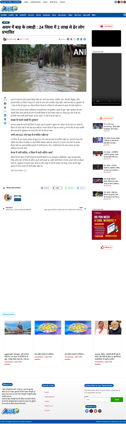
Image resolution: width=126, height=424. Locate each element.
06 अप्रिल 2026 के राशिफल (74, 354)
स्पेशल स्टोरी (86, 15)
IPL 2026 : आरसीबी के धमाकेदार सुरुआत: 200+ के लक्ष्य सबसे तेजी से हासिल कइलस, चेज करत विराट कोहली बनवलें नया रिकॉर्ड (112, 157)
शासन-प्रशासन (62, 15)
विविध (93, 15)
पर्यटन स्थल (77, 15)
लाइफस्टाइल (46, 15)
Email (86, 396)
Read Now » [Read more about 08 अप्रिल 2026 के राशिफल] (38, 359)
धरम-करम (31, 15)
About (26, 2)
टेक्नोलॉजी (23, 15)
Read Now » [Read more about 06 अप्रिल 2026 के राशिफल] (68, 359)
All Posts (17, 199)
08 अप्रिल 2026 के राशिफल (44, 354)
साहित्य (70, 15)
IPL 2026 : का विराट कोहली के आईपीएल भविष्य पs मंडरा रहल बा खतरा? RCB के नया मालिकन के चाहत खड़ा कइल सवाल (112, 170)
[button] (68, 39)
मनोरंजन (38, 15)
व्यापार (54, 15)
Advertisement (36, 2)
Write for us (53, 2)
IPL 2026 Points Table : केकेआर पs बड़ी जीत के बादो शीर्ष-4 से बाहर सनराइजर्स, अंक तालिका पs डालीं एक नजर (112, 143)
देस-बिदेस (4, 15)
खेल (16, 15)
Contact (62, 2)
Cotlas (124, 422)
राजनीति (11, 15)
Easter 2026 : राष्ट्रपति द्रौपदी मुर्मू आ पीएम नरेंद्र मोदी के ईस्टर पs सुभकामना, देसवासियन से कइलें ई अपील (108, 356)
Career (45, 2)
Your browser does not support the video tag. (107, 79)
